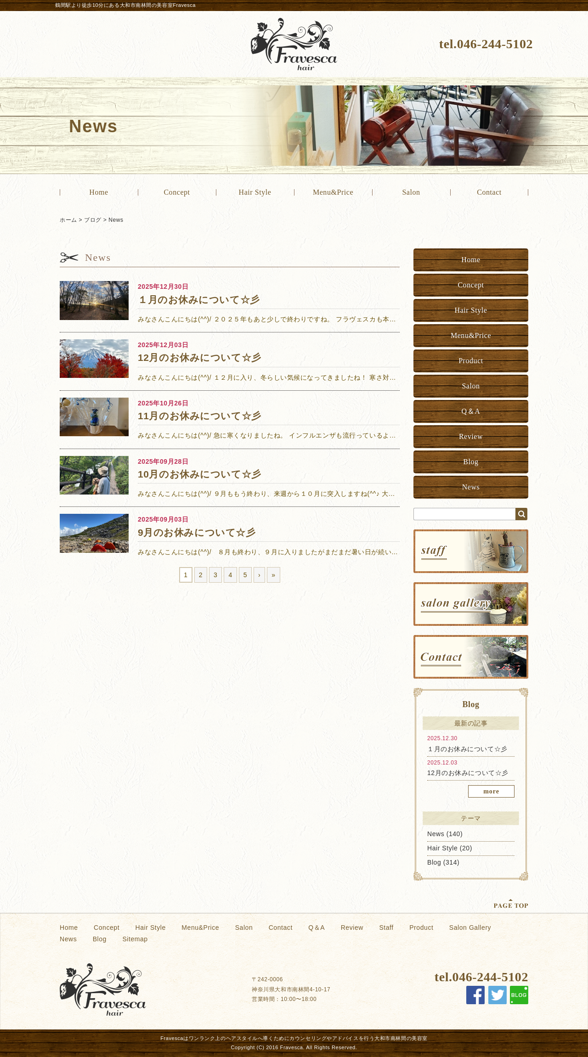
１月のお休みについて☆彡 (467, 749)
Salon (411, 192)
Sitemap (134, 939)
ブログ (93, 220)
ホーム (68, 220)
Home (98, 192)
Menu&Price (333, 192)
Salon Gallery (470, 927)
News (115, 220)
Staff (386, 927)
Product (470, 361)
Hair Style (255, 192)
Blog (470, 462)
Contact (489, 192)
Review (471, 436)
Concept (177, 192)
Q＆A (471, 411)
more (491, 791)
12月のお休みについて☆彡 (468, 772)
